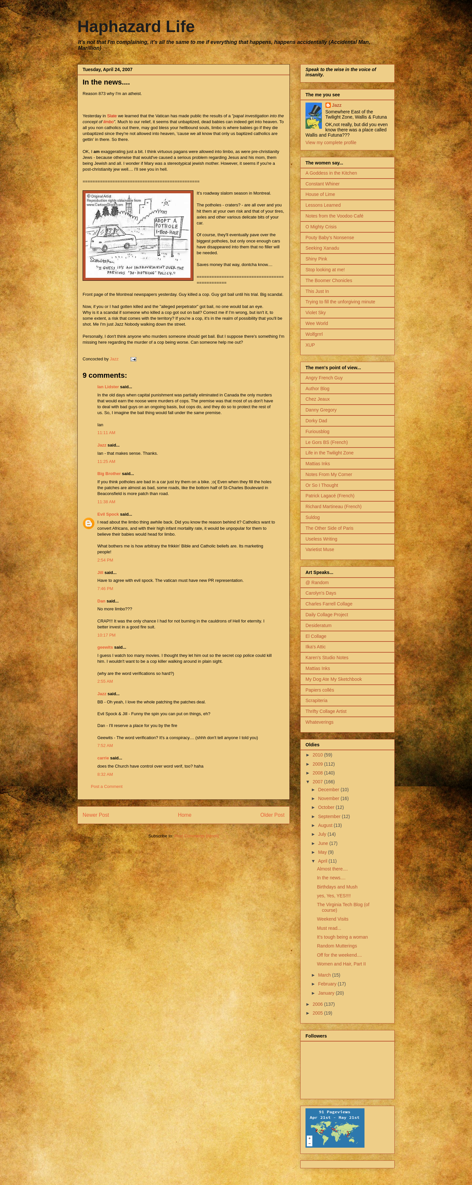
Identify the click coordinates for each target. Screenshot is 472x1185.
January (327, 993)
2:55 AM (105, 681)
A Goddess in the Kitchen (331, 173)
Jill (100, 572)
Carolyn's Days (320, 593)
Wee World (316, 323)
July (322, 834)
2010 (318, 754)
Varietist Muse (319, 549)
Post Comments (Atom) (196, 835)
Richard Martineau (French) (333, 506)
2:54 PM (105, 560)
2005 (318, 1013)
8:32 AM (105, 774)
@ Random (317, 582)
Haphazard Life (136, 26)
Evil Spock (108, 514)
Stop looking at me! (325, 269)
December (329, 789)
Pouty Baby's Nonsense (329, 237)
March (325, 975)
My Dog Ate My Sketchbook (333, 679)
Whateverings (319, 722)
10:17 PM (106, 635)
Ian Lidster (108, 386)
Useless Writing (321, 539)
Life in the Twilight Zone (329, 452)
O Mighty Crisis (321, 226)
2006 (318, 1004)
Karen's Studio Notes (326, 657)
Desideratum (318, 625)
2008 (318, 772)
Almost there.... (332, 868)
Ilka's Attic (315, 646)
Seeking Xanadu (322, 248)
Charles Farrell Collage (328, 603)
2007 (318, 781)
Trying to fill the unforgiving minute (340, 301)
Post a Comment (107, 786)
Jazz (101, 445)
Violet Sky (315, 312)
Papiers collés (319, 690)
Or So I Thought (321, 485)
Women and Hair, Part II (341, 963)
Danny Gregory (321, 409)
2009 (318, 764)
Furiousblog (317, 431)
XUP (310, 345)
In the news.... (331, 877)
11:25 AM (106, 461)
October (327, 807)
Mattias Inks (317, 463)
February (328, 983)
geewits (105, 647)
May (323, 852)
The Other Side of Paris (329, 528)
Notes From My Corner (328, 474)
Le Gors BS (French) (326, 442)
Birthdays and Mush (337, 886)
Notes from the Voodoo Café (334, 216)
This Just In (317, 291)
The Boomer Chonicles (328, 280)
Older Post (272, 815)
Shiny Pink (316, 258)
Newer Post (96, 815)
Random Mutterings (337, 945)
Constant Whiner (322, 183)
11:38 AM (106, 501)
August (325, 825)
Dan (101, 601)
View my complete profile (330, 142)
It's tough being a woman (342, 937)
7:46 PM (105, 588)
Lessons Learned (323, 205)
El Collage (315, 636)
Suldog (312, 517)
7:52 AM (105, 745)
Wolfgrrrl (314, 334)
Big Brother (109, 473)
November (329, 798)
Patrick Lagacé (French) (329, 495)
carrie (103, 757)
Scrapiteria (316, 700)
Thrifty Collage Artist (325, 711)
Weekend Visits (332, 919)
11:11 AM (106, 432)
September (330, 816)
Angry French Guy (324, 377)
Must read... (329, 928)
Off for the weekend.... (339, 955)
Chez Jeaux (317, 399)
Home (185, 815)
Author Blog (317, 388)
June (323, 843)
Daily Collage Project (326, 614)
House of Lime (320, 194)
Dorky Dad (316, 420)
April (323, 861)
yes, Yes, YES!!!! (334, 895)
